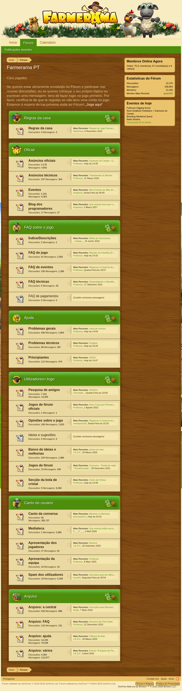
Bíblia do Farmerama (99, 238)
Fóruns (28, 43)
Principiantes (38, 357)
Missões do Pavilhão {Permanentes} (107, 252)
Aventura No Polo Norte (101, 621)
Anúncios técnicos (42, 175)
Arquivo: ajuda (39, 636)
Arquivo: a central (42, 607)
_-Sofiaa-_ (78, 241)
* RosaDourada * (81, 468)
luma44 (76, 577)
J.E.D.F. (77, 452)
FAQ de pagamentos (43, 296)
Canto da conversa (43, 513)
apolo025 (168, 93)
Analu (76, 610)
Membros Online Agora (144, 61)
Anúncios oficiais (41, 160)
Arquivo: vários (40, 650)
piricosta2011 (79, 516)
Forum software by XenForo (30, 683)
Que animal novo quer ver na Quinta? (108, 204)
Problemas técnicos (43, 343)
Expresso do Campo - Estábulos (105, 160)
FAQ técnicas (38, 281)
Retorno (93, 543)
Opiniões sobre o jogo (45, 420)
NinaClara (78, 131)
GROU (92, 357)
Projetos (93, 343)
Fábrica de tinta (97, 636)
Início (13, 42)
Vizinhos (93, 390)
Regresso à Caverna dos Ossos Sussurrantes (112, 267)
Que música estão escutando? (104, 528)
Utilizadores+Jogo (39, 379)
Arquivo (30, 596)
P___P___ (78, 531)
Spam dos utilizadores (45, 574)
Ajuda (29, 318)
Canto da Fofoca (97, 480)
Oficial (29, 150)
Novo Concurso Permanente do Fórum (108, 404)
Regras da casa (37, 118)
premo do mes (96, 449)
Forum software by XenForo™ (87, 683)
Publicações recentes (18, 49)
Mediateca (36, 528)
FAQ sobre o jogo (39, 227)
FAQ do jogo (38, 252)
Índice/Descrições (42, 238)
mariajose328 (80, 423)
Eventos (34, 190)
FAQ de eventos (40, 267)
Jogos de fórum (40, 465)
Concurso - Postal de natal (102, 465)
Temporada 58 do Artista (139, 122)
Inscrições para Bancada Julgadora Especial (111, 607)
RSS (68, 129)
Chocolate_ (79, 393)
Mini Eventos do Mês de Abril (103, 190)
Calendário (48, 42)
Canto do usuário (38, 503)
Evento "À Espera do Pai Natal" (105, 650)
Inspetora (78, 193)
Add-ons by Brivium (147, 686)
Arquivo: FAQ (38, 621)
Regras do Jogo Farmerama (103, 128)
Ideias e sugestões (42, 435)
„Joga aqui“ (94, 104)
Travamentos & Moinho (100, 175)
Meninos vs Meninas (99, 514)
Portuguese (9, 679)
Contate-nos (153, 679)
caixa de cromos (97, 328)
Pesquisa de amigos (44, 390)
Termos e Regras (144, 683)
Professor (78, 163)
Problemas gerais (42, 328)
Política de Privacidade (167, 683)
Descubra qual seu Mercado (103, 575)
